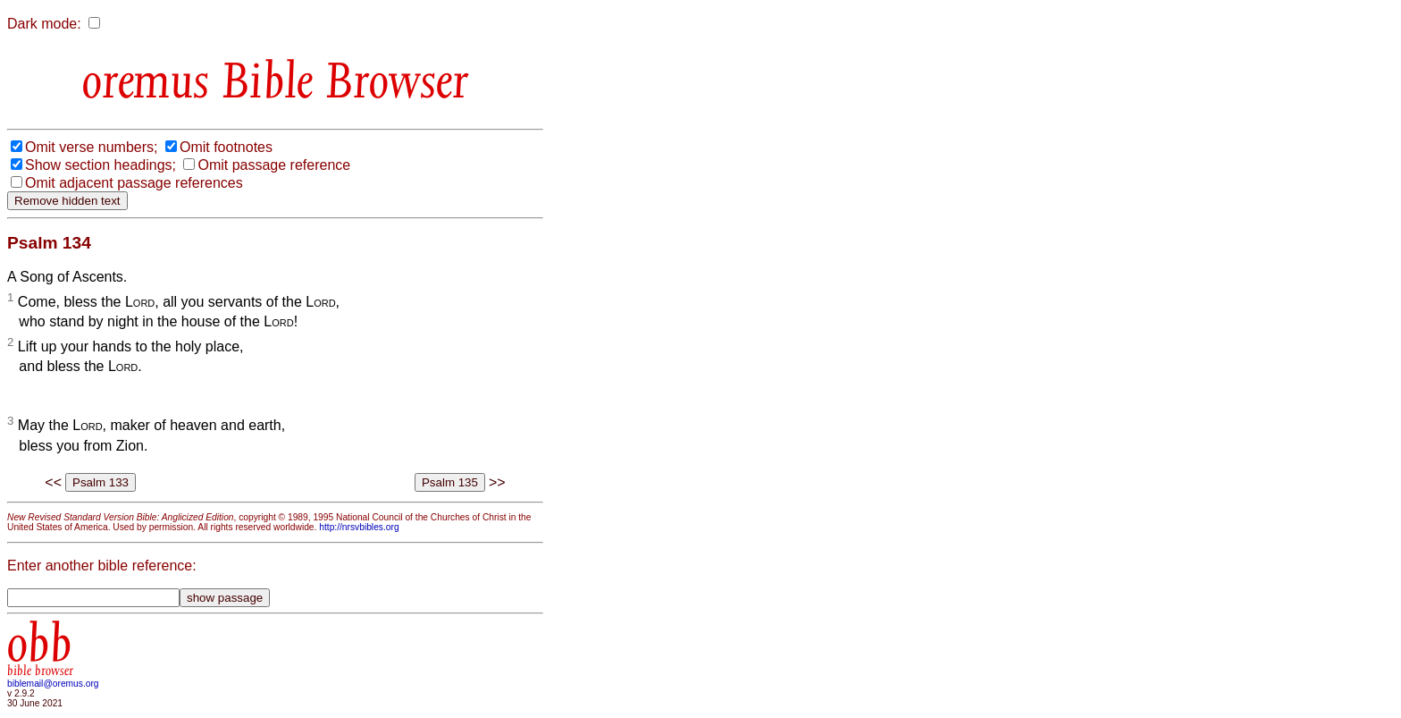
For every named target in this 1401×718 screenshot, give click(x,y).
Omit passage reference (273, 165)
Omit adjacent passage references (134, 182)
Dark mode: (44, 23)
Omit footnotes (226, 147)
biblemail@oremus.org (53, 683)
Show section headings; (100, 165)
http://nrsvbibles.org (358, 527)
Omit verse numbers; (91, 147)
